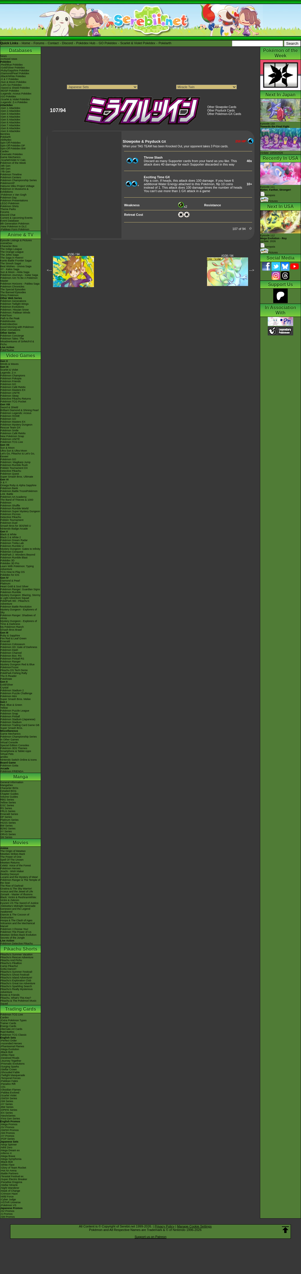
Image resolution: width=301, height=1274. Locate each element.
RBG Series (7, 799)
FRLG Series (7, 811)
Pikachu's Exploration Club (15, 980)
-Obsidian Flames (10, 1089)
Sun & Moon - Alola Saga (14, 272)
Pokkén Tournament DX (14, 468)
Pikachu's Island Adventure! (16, 977)
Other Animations (10, 329)
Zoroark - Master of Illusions (16, 894)
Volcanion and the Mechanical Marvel (17, 925)
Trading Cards (20, 1008)
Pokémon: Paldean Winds (15, 312)
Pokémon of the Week (13, 162)
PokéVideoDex (8, 324)
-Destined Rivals (9, 1057)
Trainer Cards (8, 1023)
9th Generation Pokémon (14, 223)
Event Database (9, 220)
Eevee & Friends (10, 994)
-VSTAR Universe (10, 1202)
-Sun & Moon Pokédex (13, 82)
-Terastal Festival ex (11, 1176)
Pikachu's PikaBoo (11, 963)
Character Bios (9, 246)
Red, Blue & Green (11, 704)
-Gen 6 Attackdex (10, 122)
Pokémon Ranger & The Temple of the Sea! (20, 881)
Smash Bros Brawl (11, 629)
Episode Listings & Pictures (16, 240)
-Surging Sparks (9, 1066)
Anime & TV (21, 234)
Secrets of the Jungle (12, 937)
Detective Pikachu (10, 470)
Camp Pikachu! (9, 966)
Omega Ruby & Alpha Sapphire (18, 485)
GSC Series (7, 805)
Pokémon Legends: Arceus (16, 413)
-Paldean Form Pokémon (14, 229)
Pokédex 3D (7, 560)
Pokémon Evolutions (12, 306)
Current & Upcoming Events (16, 217)
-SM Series (6, 1101)
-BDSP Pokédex (9, 90)
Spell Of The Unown (11, 859)
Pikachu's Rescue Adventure (16, 957)
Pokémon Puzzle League (14, 710)
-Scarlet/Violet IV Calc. (13, 160)
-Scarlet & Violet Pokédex (15, 99)
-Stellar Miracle (9, 1185)
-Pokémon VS (8, 1205)
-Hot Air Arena (8, 1170)
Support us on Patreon (150, 1236)
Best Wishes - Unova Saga (16, 266)
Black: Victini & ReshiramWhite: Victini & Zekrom (18, 899)
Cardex (4, 151)
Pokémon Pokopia (10, 378)
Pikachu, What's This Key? (15, 997)
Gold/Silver (6, 684)
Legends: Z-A (8, 372)
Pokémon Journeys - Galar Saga (19, 275)
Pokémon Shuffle (10, 505)
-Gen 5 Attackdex (10, 119)
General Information (11, 782)
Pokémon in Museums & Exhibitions (14, 190)
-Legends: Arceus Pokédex (16, 93)
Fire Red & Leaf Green (13, 638)
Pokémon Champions (12, 375)
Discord (67, 43)
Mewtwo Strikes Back (12, 854)
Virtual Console (9, 742)
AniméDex (6, 243)
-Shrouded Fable (10, 1072)
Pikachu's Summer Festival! (16, 971)
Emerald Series (9, 814)
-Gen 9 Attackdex (10, 131)
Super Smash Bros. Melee (15, 699)
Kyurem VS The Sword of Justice (19, 903)
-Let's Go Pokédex (11, 84)
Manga (20, 776)
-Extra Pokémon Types (13, 1020)
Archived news (8, 58)
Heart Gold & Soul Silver (14, 586)
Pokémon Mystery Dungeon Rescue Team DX (16, 426)
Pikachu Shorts (20, 948)
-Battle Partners (9, 1173)
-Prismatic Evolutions (12, 1063)
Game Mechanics (10, 157)
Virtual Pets (7, 754)
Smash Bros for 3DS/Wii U (15, 525)
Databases (20, 50)
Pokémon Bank (9, 488)
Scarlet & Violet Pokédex (137, 43)
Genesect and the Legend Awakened (15, 910)
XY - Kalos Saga (9, 269)
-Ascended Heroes (11, 1043)
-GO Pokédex (8, 96)
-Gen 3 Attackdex (10, 113)
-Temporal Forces (10, 1078)
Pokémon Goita (9, 765)
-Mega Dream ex (10, 1150)
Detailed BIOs (8, 791)
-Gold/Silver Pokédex (12, 67)
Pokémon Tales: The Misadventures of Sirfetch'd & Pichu (17, 341)
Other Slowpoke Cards (222, 107)
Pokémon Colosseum (12, 644)
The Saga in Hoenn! (11, 257)
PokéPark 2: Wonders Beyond (17, 554)
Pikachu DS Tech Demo (14, 670)
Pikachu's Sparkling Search (16, 986)
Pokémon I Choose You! (14, 929)
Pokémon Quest (9, 473)
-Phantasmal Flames (12, 1046)
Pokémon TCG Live (11, 442)
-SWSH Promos (9, 1130)
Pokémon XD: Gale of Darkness (18, 647)
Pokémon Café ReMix (13, 387)
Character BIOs (9, 788)
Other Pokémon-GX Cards (224, 114)
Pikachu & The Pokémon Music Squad (18, 1002)
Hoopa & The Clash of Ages (16, 920)
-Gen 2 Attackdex (10, 110)
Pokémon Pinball (10, 716)
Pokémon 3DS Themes (13, 748)
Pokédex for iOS (9, 574)
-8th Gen (5, 168)
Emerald (5, 641)
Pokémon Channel (11, 652)
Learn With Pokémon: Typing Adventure (17, 568)
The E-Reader (8, 676)
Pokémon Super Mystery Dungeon (20, 511)
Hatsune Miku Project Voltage (17, 186)
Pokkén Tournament (11, 520)
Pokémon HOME (10, 416)
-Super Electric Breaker (13, 1179)
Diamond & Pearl (10, 580)
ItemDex (5, 134)
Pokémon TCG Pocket (13, 401)
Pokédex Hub (85, 43)
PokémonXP (7, 183)
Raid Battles (7, 1031)
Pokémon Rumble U (12, 546)
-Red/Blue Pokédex (11, 64)
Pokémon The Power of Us (15, 932)
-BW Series (7, 1107)
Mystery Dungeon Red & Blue (17, 664)
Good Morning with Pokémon (17, 327)
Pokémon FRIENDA (11, 771)
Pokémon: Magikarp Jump (15, 462)
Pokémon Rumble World (14, 508)
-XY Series (6, 1104)
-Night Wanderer (9, 1187)
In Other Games (9, 739)
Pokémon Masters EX (12, 390)
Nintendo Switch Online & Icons (18, 759)
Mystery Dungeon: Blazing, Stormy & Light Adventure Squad (20, 596)
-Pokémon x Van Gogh (13, 194)
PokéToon (6, 315)
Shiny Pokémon (9, 295)
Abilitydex (6, 139)
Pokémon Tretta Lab (12, 543)
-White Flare (7, 1055)
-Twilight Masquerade (12, 1075)
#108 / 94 (227, 255)
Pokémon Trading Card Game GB (19, 725)
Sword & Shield (9, 407)
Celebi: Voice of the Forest (15, 865)
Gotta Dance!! (8, 968)
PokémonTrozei (9, 667)
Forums (39, 43)
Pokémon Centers (10, 177)
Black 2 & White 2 (10, 537)
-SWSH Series (8, 1098)
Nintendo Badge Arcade (14, 528)
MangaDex (6, 785)
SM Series (6, 837)
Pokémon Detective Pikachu (16, 943)
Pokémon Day (8, 197)
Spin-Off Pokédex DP (12, 145)
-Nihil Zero (6, 1147)
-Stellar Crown (8, 1069)
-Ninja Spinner (8, 1144)
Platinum (5, 583)
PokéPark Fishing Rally (13, 673)
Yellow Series (8, 802)
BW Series (6, 825)
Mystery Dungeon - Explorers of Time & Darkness (18, 622)
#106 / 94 (74, 254)
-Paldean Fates (9, 1081)
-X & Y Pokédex (9, 79)
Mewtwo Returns (10, 862)
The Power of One (10, 856)
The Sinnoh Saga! (10, 263)
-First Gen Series (10, 1118)
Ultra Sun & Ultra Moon (13, 450)
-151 (2, 1086)
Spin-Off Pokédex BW (12, 148)
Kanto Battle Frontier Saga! (16, 260)
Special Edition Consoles (14, 745)
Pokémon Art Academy (13, 496)
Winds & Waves (9, 364)
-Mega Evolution (9, 1049)
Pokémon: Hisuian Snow (14, 309)
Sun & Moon (7, 447)
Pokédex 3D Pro (9, 563)
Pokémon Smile (9, 430)
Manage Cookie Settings (194, 1226)
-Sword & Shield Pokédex (15, 87)
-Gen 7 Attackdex (10, 125)
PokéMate (6, 678)
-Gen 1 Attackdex (10, 108)
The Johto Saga (9, 254)
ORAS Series (8, 834)
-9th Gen (5, 165)
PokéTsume (7, 350)
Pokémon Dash (9, 650)
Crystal (4, 687)
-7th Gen (5, 171)
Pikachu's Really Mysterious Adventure (16, 990)
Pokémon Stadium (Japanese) (17, 719)
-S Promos (6, 1213)
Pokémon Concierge (12, 335)
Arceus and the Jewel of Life (16, 891)
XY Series (6, 831)
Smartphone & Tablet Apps (15, 751)
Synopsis (267, 246)
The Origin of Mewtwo (13, 851)
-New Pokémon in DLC (13, 226)
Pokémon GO (8, 384)
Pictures (269, 201)
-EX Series (6, 1112)
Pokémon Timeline (11, 174)
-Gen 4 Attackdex (10, 116)
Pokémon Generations (13, 301)
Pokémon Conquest (11, 551)
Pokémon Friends (10, 381)
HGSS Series (8, 822)
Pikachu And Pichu (11, 960)
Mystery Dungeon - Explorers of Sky (18, 611)
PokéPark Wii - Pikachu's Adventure (14, 602)
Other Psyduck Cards (221, 110)
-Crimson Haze (9, 1193)
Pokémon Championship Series (18, 180)
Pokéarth (164, 43)
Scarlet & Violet (9, 369)
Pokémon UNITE (10, 392)
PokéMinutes (7, 321)
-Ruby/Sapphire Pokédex (14, 70)
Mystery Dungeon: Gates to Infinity (20, 548)
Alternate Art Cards (11, 1029)
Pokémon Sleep (9, 395)
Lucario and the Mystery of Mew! (19, 877)
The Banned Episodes (13, 292)
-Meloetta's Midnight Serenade (18, 906)
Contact (53, 43)
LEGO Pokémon (9, 203)
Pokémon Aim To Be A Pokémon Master (19, 279)
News (3, 56)
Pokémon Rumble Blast (13, 557)
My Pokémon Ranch (12, 626)
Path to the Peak (10, 318)
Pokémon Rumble (10, 592)
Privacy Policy (164, 1226)
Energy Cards (8, 1026)
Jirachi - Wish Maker (12, 871)
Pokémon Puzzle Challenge (16, 693)
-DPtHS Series (8, 1109)
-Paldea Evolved (9, 1092)
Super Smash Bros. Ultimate (16, 476)
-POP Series (7, 1138)
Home (26, 43)
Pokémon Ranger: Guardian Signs (20, 589)
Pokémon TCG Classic (13, 1034)
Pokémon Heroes (10, 868)
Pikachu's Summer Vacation (16, 954)
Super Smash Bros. (11, 728)
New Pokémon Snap (12, 436)
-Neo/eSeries (8, 1115)
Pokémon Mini (8, 696)
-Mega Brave (7, 1156)
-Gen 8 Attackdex (10, 128)
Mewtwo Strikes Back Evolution (18, 934)
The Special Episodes (12, 289)
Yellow (4, 707)
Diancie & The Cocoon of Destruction (14, 916)
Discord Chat (7, 214)
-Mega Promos (8, 1124)
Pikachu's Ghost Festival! (14, 974)
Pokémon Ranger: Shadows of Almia (18, 617)
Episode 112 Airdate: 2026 (273, 238)
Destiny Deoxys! (9, 874)
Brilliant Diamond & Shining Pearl (19, 410)
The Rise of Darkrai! (11, 885)
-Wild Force (7, 1196)
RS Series (6, 808)
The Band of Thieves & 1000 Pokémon (16, 501)
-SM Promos (7, 1133)
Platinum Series (9, 819)
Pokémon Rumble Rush (14, 465)
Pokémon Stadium (11, 722)
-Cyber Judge (8, 1199)
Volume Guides (9, 796)
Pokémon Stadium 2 (12, 690)
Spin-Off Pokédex (10, 142)
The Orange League (12, 251)
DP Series (6, 817)
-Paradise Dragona (11, 1182)
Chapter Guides (9, 793)
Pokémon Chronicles (12, 286)
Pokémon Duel (8, 522)
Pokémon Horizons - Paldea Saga (20, 283)
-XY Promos (7, 1135)
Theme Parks (8, 209)
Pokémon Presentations (14, 200)
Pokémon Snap (9, 713)
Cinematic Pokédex (11, 154)
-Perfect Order (8, 1040)
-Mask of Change (10, 1190)
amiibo (4, 756)
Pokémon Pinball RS (12, 658)
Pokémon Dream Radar (14, 540)
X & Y (3, 482)
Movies (20, 842)
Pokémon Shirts (9, 206)
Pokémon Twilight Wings (14, 303)
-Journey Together (10, 1060)
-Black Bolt (6, 1052)
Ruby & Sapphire (10, 635)
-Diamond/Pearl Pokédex (14, 73)
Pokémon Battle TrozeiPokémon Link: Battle (19, 492)
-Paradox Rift (8, 1083)
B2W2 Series (8, 828)
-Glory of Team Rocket (13, 1167)
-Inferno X (6, 1153)
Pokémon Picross (10, 514)
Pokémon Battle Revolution (16, 606)
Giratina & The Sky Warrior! (16, 888)
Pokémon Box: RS (11, 655)
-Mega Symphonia (10, 1159)
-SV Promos (7, 1127)
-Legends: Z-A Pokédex (13, 102)
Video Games (20, 355)
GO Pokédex (108, 43)
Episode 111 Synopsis (275, 191)
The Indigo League (11, 249)
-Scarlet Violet (8, 1095)
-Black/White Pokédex (13, 76)
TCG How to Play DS (12, 572)
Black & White (8, 534)
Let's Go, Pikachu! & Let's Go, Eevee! (17, 455)
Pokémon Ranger (10, 661)
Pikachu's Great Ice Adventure (17, 983)
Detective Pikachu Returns (15, 398)
